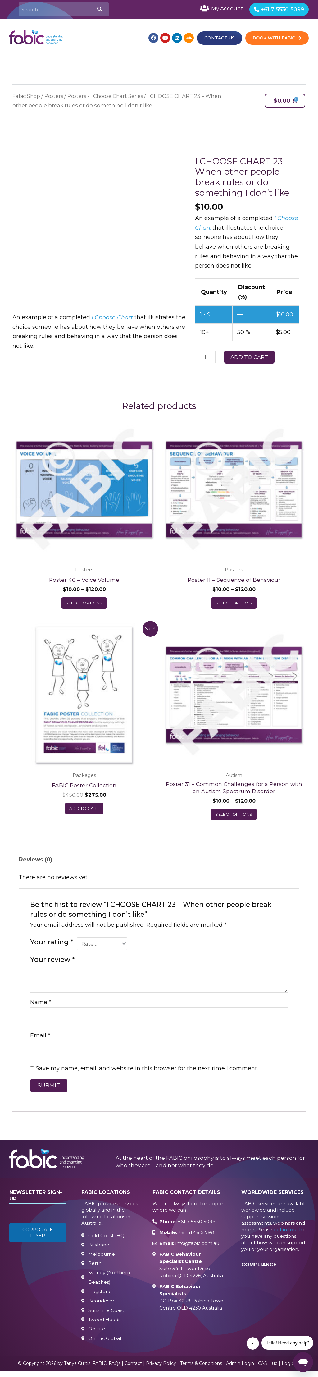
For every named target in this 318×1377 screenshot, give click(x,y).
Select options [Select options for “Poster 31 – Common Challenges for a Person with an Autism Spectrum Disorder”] (233, 816)
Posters (56, 97)
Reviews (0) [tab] (36, 861)
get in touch (288, 1233)
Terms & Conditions (201, 1369)
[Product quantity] (205, 357)
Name (40, 1005)
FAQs (114, 1369)
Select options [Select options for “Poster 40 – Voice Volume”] (84, 604)
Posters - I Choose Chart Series (110, 97)
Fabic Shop (27, 97)
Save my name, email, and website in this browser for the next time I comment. (147, 1072)
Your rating (51, 944)
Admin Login (240, 1369)
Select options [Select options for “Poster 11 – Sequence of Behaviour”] (233, 604)
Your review (52, 962)
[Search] (99, 10)
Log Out (291, 1369)
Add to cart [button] (84, 810)
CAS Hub (268, 1369)
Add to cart (249, 358)
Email (40, 1038)
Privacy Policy (161, 1369)
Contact (133, 1369)
